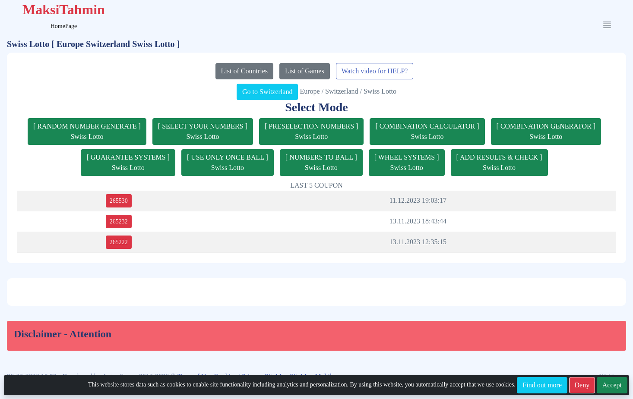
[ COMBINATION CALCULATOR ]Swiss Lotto (427, 131)
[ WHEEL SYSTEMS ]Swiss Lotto (406, 162)
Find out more (542, 385)
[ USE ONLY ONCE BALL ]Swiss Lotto (227, 162)
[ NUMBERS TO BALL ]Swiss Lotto (321, 162)
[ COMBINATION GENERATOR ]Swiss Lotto (546, 131)
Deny (582, 385)
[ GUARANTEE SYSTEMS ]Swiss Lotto (127, 162)
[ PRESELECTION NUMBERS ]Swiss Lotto (311, 131)
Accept (612, 385)
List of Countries (244, 71)
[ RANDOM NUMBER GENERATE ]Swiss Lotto (87, 131)
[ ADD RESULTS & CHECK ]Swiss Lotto (499, 162)
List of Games (304, 71)
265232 (119, 221)
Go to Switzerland (267, 91)
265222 (119, 242)
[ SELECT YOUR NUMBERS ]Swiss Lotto (202, 131)
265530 (119, 201)
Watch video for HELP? (375, 71)
